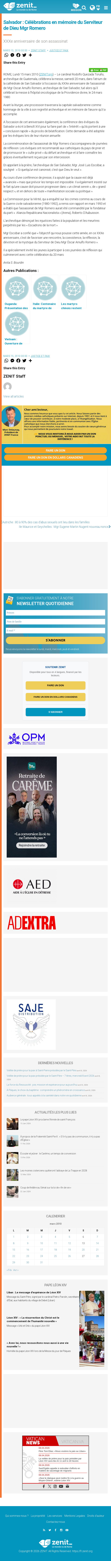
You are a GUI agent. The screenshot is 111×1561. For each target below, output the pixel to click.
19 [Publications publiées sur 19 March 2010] (69, 1249)
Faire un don (55, 450)
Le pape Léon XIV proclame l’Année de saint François (47, 1119)
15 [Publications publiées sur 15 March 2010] (13, 1249)
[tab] (39, 1441)
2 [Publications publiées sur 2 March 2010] (27, 1237)
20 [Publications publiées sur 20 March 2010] (83, 1249)
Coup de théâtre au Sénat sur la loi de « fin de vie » (45, 1187)
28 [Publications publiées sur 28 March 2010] (97, 1256)
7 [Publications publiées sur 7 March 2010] (97, 1237)
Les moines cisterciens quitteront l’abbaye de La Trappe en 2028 (53, 1170)
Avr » (15, 1270)
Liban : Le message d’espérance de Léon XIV (34, 1292)
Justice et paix (58, 50)
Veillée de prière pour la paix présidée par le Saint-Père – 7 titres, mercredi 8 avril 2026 (50, 1075)
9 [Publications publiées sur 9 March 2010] (27, 1243)
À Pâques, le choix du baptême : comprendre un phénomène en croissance (46, 1090)
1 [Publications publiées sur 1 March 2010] (13, 1237)
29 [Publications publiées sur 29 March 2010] (13, 1262)
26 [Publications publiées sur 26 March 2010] (69, 1256)
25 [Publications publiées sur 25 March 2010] (55, 1256)
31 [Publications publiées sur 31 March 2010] (41, 1262)
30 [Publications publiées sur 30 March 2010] (27, 1262)
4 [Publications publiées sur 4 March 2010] (55, 1237)
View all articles (13, 396)
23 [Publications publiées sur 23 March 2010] (27, 1256)
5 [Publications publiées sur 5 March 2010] (69, 1237)
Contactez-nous (55, 1522)
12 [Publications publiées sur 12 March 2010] (69, 1243)
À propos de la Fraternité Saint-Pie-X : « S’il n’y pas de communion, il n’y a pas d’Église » (60, 1138)
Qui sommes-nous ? (17, 1516)
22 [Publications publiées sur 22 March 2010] (13, 1256)
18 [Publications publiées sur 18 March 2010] (55, 1249)
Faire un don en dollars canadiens (55, 457)
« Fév (9, 1270)
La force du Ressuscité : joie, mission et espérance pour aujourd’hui (42, 1084)
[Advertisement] (55, 494)
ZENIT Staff (38, 50)
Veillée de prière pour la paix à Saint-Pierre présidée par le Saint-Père (41, 1070)
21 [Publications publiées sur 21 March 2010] (97, 1249)
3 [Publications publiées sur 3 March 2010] (41, 1237)
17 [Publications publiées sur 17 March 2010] (41, 1249)
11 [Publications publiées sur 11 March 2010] (55, 1243)
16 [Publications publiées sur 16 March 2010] (27, 1249)
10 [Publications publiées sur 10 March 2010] (41, 1243)
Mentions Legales (74, 1516)
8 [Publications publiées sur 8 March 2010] (13, 1243)
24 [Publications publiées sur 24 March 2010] (41, 1256)
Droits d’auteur (95, 1516)
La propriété (38, 1516)
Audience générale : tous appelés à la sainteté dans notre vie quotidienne (44, 1095)
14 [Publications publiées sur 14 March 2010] (97, 1243)
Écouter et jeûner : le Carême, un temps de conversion (48, 1153)
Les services (54, 1516)
